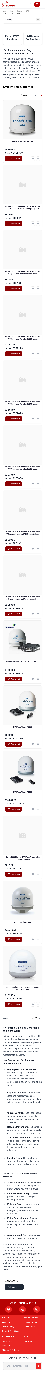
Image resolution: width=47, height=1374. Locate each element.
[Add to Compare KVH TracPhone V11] (38, 939)
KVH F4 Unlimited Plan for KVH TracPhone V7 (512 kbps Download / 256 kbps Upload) (22, 468)
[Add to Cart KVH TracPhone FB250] (13, 744)
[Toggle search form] (22, 4)
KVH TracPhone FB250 (22, 727)
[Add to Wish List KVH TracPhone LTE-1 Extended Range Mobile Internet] (33, 1004)
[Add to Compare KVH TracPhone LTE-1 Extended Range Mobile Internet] (38, 1004)
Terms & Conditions (10, 1331)
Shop (11, 11)
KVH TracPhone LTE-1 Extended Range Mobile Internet (22, 988)
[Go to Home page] (9, 4)
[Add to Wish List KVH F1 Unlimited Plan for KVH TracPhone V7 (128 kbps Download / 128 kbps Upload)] (33, 288)
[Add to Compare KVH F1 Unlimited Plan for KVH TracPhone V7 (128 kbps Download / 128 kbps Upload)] (38, 288)
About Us (6, 1322)
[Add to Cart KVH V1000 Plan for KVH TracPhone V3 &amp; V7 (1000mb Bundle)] (13, 874)
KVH (27, 11)
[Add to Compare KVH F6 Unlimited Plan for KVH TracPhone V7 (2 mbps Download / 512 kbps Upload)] (38, 614)
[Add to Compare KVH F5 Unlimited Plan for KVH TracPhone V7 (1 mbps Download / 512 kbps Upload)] (38, 549)
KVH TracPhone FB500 (22, 792)
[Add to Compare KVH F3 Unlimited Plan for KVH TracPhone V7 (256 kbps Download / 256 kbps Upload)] (38, 419)
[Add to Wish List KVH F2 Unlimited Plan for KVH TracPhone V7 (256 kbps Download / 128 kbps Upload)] (33, 354)
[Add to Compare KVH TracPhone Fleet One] (38, 158)
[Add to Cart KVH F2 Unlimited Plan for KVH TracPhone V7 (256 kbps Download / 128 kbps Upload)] (13, 353)
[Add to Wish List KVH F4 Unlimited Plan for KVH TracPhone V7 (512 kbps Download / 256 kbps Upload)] (33, 484)
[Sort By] (28, 95)
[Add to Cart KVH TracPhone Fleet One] (13, 158)
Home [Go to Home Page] (4, 11)
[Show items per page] (38, 1018)
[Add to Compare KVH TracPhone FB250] (38, 744)
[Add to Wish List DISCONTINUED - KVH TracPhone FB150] (33, 679)
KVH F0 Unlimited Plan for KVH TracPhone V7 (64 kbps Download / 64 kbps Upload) (22, 208)
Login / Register (31, 1322)
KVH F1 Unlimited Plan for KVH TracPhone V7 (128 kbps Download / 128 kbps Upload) (22, 273)
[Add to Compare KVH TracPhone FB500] (38, 809)
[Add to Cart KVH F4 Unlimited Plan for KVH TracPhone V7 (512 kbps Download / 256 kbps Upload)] (13, 483)
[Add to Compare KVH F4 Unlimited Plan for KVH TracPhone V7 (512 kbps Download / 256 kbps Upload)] (38, 484)
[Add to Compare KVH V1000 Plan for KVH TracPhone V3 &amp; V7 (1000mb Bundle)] (38, 874)
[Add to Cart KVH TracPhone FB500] (13, 809)
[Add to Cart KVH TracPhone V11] (13, 939)
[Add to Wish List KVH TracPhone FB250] (33, 744)
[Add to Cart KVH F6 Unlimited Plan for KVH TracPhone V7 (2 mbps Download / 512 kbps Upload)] (13, 614)
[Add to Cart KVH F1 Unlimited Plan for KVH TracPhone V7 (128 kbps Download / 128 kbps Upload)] (13, 288)
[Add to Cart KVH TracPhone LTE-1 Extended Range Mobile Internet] (13, 1004)
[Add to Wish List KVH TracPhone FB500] (33, 809)
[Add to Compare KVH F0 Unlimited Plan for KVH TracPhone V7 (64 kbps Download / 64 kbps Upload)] (38, 223)
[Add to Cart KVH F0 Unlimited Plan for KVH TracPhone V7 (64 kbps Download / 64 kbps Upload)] (13, 223)
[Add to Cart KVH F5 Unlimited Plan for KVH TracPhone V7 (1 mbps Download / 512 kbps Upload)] (13, 548)
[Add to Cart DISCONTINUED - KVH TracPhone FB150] (13, 679)
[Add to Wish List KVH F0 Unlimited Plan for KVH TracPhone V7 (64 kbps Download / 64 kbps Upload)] (33, 223)
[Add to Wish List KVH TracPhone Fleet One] (33, 158)
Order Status (29, 1327)
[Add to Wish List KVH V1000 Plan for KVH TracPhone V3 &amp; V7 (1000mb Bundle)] (33, 874)
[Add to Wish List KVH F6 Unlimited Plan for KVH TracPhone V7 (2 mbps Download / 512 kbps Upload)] (33, 614)
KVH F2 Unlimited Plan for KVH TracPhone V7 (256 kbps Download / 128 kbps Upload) (22, 338)
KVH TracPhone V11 (22, 922)
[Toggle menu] (44, 4)
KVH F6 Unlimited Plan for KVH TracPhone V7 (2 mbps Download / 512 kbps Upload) (22, 598)
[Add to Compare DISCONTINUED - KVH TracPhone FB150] (38, 679)
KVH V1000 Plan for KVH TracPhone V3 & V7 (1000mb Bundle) (23, 858)
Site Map (28, 1341)
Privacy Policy (8, 1327)
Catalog (19, 11)
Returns (15, 1350)
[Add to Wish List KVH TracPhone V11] (33, 939)
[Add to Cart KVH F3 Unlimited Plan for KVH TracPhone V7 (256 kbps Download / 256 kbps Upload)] (13, 418)
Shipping (5, 1350)
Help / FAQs (7, 1346)
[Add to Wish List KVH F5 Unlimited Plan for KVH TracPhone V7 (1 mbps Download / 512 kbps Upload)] (33, 549)
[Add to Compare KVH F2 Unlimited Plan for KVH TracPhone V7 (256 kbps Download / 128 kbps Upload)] (38, 354)
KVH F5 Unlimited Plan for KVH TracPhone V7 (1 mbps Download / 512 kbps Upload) (22, 533)
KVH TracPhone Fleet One (22, 141)
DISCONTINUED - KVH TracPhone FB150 (22, 662)
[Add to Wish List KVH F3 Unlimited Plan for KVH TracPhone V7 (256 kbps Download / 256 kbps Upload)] (33, 419)
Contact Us (7, 1341)
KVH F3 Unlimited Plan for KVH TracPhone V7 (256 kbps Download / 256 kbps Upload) (22, 403)
